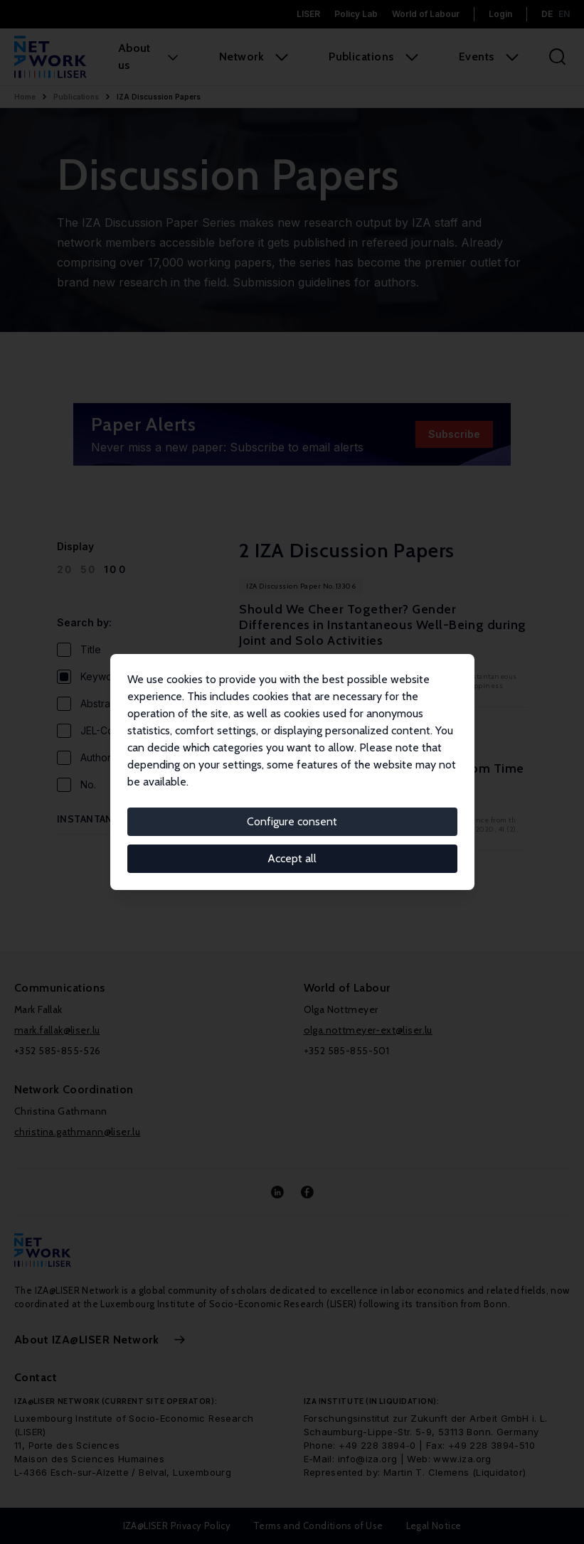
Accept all (292, 858)
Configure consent (292, 821)
